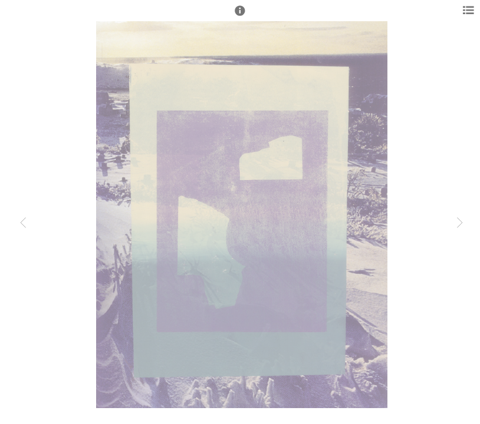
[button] (240, 15)
